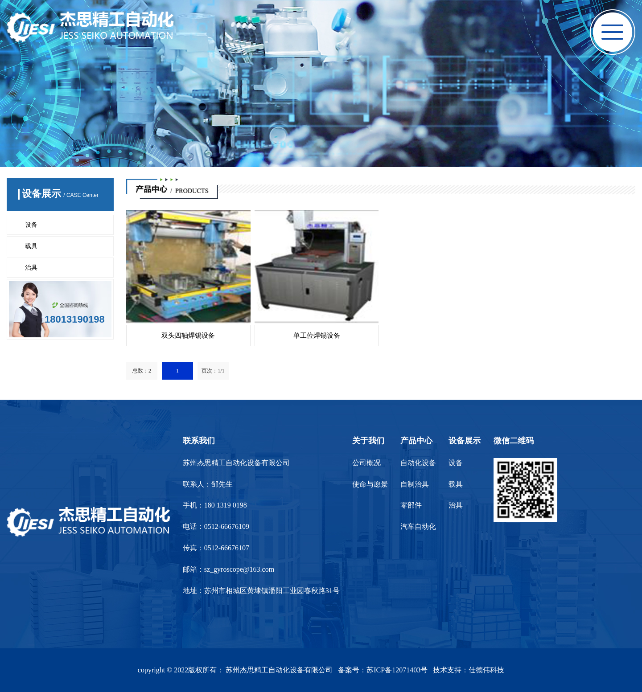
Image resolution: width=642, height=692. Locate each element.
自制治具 (414, 484)
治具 (31, 267)
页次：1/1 (213, 371)
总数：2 (141, 371)
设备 (31, 224)
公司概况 (366, 463)
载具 (31, 246)
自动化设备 (418, 463)
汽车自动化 (418, 526)
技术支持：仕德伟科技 (468, 670)
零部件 (411, 505)
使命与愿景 (370, 484)
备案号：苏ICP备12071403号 (383, 670)
